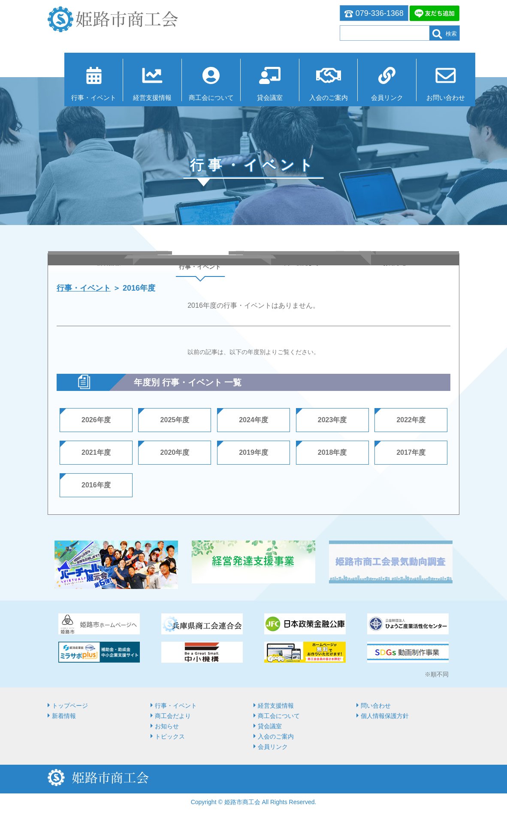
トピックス (170, 739)
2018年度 (332, 455)
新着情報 (64, 718)
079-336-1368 (374, 13)
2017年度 (411, 455)
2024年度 (253, 422)
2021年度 (96, 455)
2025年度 (175, 422)
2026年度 (96, 422)
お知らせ (167, 728)
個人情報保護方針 (385, 718)
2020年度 (175, 455)
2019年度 (253, 455)
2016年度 (96, 487)
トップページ (70, 708)
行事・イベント (77, 95)
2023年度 (332, 422)
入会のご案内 (312, 95)
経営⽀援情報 (135, 95)
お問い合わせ (430, 95)
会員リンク (371, 95)
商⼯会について (194, 95)
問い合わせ (376, 708)
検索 (444, 34)
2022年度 (411, 422)
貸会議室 (253, 95)
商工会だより (173, 718)
